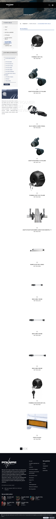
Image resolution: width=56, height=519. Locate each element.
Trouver (28, 106)
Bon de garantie (32, 489)
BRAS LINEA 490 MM (37, 368)
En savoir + (9, 498)
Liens (30, 482)
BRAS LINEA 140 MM (37, 299)
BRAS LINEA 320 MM (37, 333)
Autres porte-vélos (8, 38)
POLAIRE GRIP (10, 497)
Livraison (31, 467)
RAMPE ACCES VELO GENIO (37, 264)
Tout (6, 27)
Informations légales (33, 469)
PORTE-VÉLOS (8, 22)
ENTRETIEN (45, 470)
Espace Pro (31, 480)
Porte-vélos (28, 15)
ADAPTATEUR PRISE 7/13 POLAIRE (37, 160)
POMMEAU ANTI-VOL (37, 57)
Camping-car (8, 45)
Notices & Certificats (33, 486)
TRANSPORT (45, 466)
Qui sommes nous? (33, 475)
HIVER (44, 463)
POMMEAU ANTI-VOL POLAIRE (37, 195)
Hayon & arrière (9, 32)
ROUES (44, 468)
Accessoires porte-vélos (8, 42)
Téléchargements (32, 484)
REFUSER (52, 517)
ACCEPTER (46, 517)
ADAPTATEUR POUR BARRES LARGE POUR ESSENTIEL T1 (37, 230)
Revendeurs (31, 477)
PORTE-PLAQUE (37, 437)
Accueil (30, 461)
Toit (6, 29)
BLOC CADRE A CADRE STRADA (37, 126)
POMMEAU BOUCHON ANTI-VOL (37, 403)
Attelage (7, 35)
